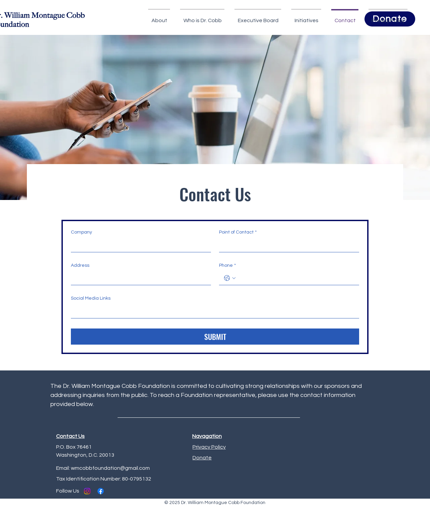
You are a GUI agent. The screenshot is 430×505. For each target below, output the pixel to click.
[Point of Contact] (287, 245)
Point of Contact (238, 232)
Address (80, 265)
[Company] (139, 245)
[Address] (139, 278)
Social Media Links (91, 298)
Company (81, 232)
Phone (227, 265)
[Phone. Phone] (295, 278)
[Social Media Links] (213, 311)
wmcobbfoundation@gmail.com (110, 468)
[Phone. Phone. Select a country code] (229, 278)
